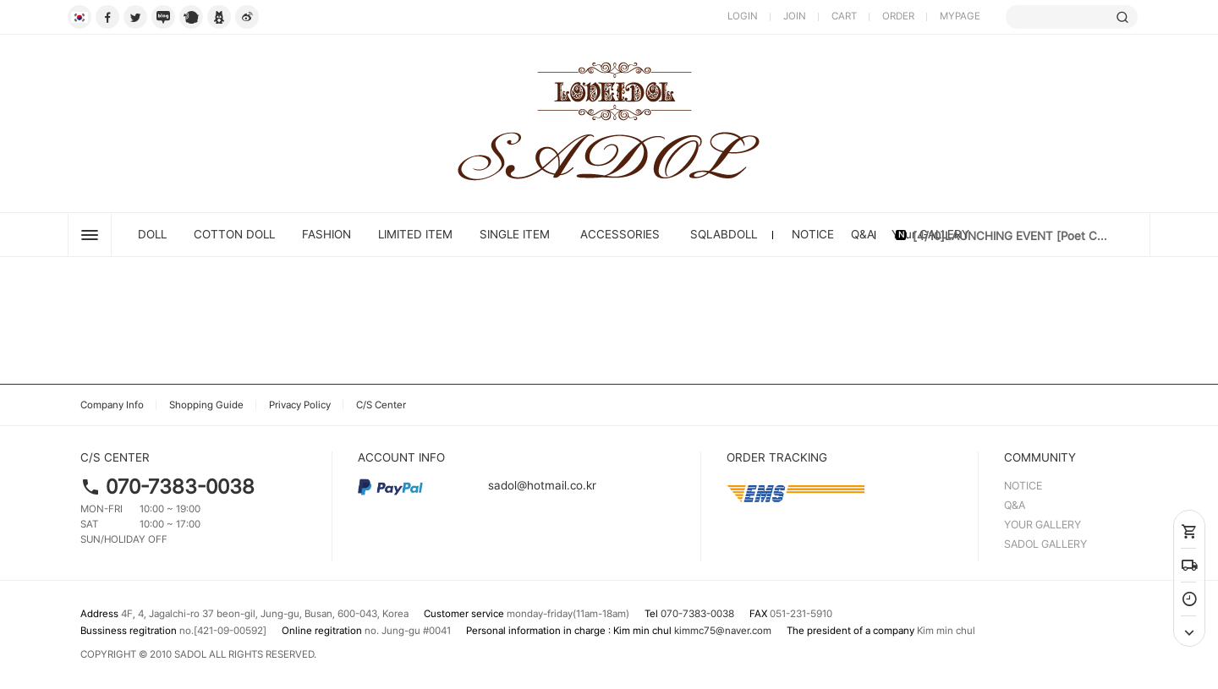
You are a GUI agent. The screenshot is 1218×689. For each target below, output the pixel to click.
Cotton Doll (234, 234)
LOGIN (742, 16)
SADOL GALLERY (1045, 544)
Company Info (112, 405)
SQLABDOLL (723, 234)
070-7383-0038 (180, 486)
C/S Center (381, 405)
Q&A (863, 234)
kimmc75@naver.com (722, 631)
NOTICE (813, 234)
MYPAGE (960, 16)
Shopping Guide (206, 405)
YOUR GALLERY (1042, 524)
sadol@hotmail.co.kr (477, 485)
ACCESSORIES (620, 234)
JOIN (794, 16)
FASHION (326, 234)
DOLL (152, 234)
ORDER (898, 16)
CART (844, 16)
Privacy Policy (300, 405)
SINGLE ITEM (515, 234)
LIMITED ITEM (415, 234)
